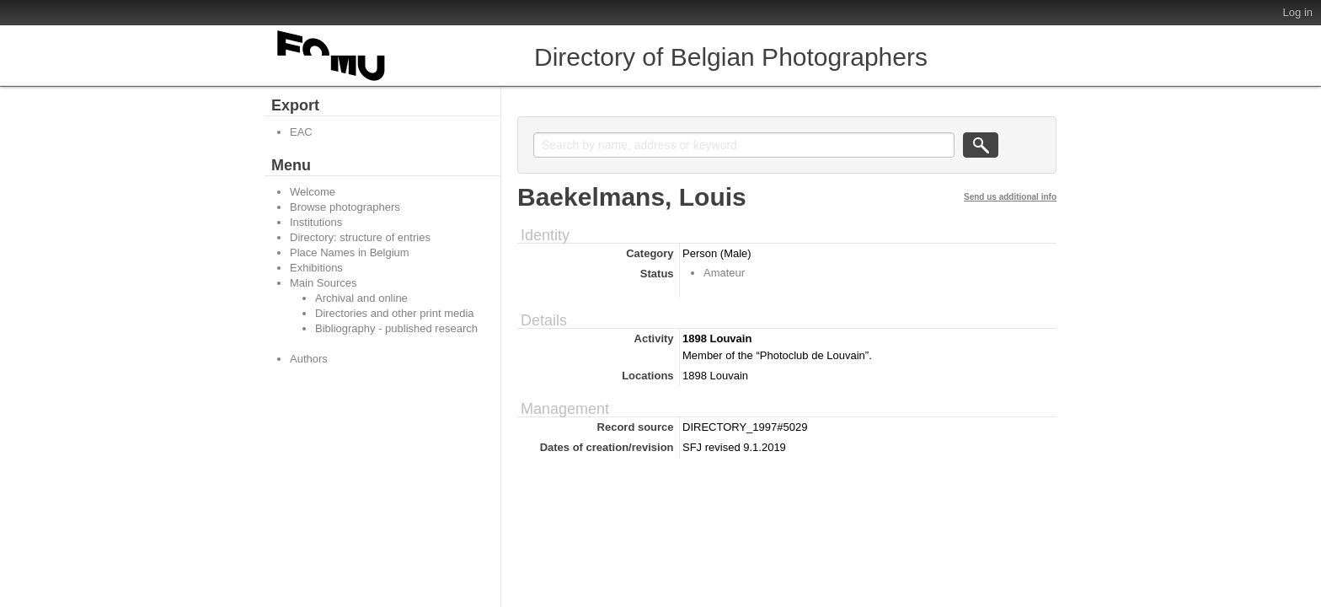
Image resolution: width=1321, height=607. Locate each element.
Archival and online (361, 298)
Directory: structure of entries (360, 237)
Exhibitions (316, 267)
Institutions (316, 222)
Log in (1298, 12)
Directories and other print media (394, 313)
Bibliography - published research (396, 328)
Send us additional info (1010, 196)
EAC (301, 132)
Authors (309, 358)
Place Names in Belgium (349, 252)
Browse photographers (345, 207)
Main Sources (323, 283)
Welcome (312, 191)
